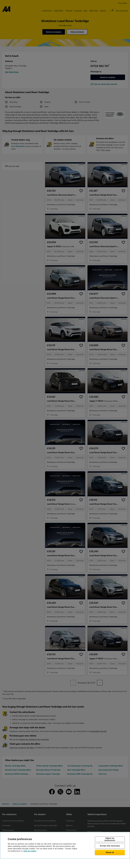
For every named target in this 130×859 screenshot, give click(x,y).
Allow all (110, 852)
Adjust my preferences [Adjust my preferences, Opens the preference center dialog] (110, 839)
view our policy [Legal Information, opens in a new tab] (29, 851)
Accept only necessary (110, 846)
